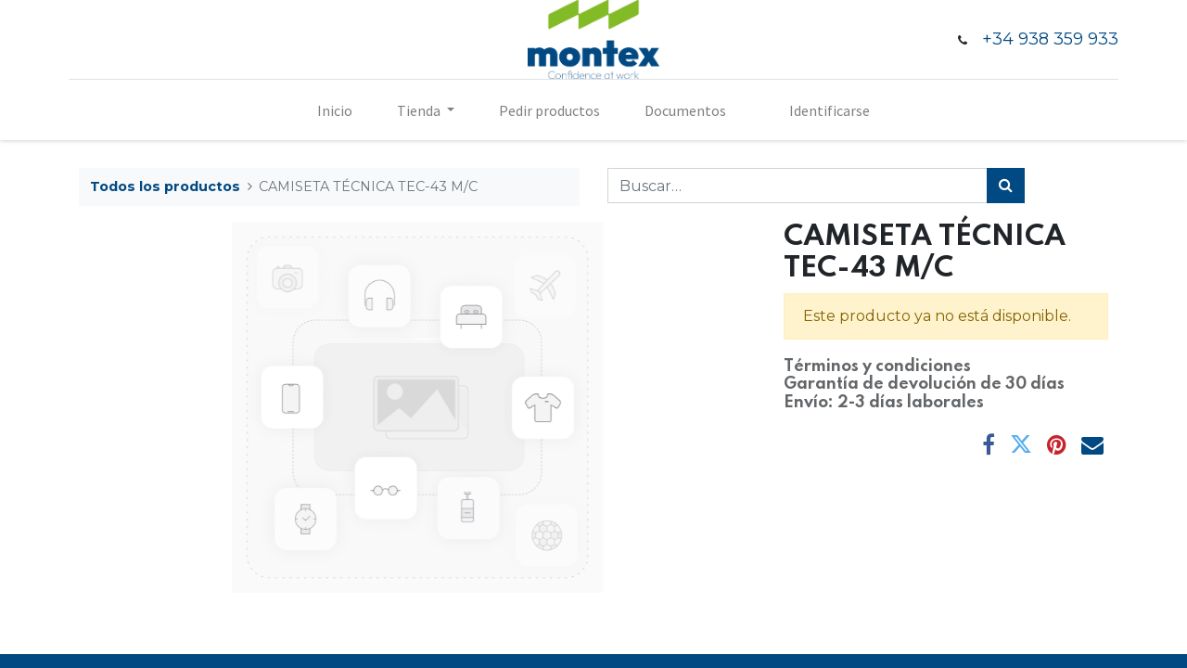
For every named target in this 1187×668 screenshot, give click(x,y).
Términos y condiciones (877, 366)
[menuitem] (335, 110)
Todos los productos (165, 186)
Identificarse (829, 110)
